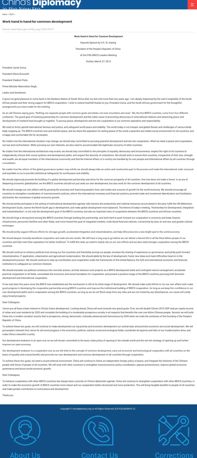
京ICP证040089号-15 (124, 408)
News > (5, 14)
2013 (11, 14)
